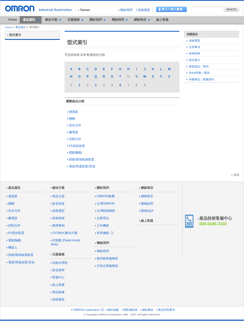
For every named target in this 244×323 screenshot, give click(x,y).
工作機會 (102, 225)
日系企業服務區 (106, 266)
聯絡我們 (125, 10)
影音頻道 (58, 203)
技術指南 (193, 53)
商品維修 (58, 292)
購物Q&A (146, 211)
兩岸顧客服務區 (106, 258)
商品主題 (58, 196)
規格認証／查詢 (198, 66)
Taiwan (84, 10)
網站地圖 (112, 309)
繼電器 (72, 132)
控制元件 (74, 139)
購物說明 (146, 203)
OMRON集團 (105, 196)
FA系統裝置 (76, 146)
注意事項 (193, 46)
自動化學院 (59, 263)
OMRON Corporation (87, 309)
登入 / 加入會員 (172, 9)
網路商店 (146, 188)
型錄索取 (143, 10)
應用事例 (58, 225)
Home (12, 19)
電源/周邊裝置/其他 (81, 166)
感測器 (72, 112)
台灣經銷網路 (105, 211)
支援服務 (58, 254)
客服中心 (58, 277)
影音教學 (58, 270)
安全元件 (74, 125)
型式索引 (193, 59)
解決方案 (58, 188)
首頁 (235, 174)
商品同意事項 (165, 309)
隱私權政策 (130, 309)
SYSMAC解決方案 (64, 233)
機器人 (12, 247)
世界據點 (104, 233)
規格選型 (193, 40)
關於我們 (102, 188)
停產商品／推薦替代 (200, 79)
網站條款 (147, 309)
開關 (71, 118)
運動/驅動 (74, 152)
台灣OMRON (105, 203)
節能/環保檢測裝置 (80, 159)
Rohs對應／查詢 (198, 72)
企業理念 (102, 218)
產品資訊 (20, 27)
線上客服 (162, 19)
